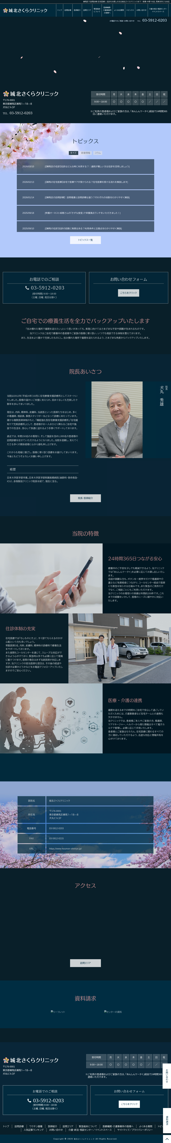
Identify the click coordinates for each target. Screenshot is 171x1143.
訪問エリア (87, 10)
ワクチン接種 (35, 1126)
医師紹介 (77, 10)
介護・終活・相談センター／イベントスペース (90, 1130)
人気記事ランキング (34, 1130)
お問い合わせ (141, 10)
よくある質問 (119, 10)
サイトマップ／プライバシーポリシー (135, 1130)
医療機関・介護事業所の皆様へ (107, 9)
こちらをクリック (129, 1104)
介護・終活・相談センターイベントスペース (158, 10)
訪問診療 (67, 10)
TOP (167, 1139)
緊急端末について (97, 10)
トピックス (130, 10)
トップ (59, 10)
